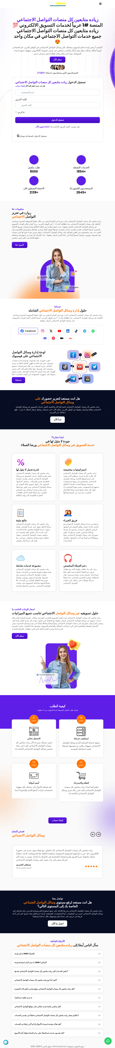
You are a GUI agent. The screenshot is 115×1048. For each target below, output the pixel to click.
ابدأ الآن (57, 419)
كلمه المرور (21, 99)
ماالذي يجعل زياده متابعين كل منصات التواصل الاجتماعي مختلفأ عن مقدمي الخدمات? (46, 1015)
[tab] (28, 331)
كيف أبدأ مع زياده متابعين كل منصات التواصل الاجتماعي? (35, 980)
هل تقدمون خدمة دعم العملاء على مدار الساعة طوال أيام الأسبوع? (39, 1033)
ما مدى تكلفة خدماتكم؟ (23, 998)
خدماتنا (19, 380)
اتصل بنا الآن (57, 923)
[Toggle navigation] (100, 4)
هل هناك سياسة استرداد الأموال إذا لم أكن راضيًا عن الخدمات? (37, 1024)
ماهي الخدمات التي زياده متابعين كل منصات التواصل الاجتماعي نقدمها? (41, 971)
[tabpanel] (34, 366)
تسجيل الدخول (57, 119)
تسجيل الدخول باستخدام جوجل (32, 136)
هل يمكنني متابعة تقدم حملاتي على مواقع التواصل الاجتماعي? (37, 1006)
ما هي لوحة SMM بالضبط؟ (24, 954)
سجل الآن (57, 59)
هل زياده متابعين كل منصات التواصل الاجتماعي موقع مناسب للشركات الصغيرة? (44, 989)
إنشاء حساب (20, 86)
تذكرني (20, 112)
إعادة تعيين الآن (42, 126)
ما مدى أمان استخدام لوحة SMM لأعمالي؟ (30, 962)
